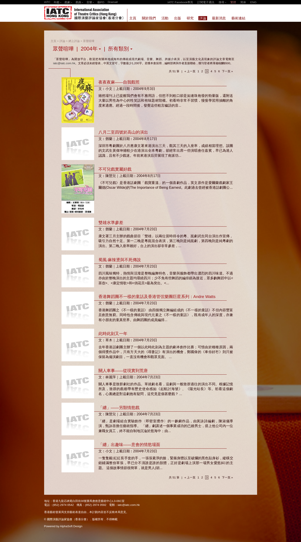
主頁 (53, 41)
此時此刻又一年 (112, 333)
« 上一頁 (190, 71)
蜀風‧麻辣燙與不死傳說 (119, 260)
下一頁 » (227, 71)
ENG (253, 2)
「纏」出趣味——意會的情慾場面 (129, 444)
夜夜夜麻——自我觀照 (119, 82)
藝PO (100, 2)
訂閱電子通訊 (205, 2)
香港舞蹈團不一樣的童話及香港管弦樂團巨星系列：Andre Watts (157, 296)
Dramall (113, 2)
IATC (47, 2)
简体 (243, 2)
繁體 (233, 2)
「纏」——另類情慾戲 (119, 407)
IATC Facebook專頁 (180, 2)
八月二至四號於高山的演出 (123, 132)
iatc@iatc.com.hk (64, 63)
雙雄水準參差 (110, 222)
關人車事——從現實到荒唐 (123, 370)
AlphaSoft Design (71, 526)
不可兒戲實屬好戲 (114, 169)
